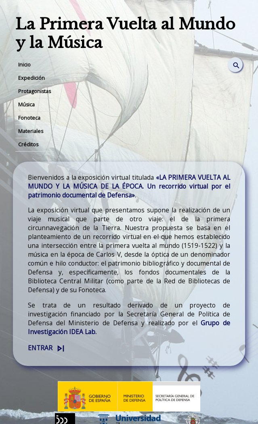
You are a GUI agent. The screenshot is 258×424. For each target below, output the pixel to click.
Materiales (30, 131)
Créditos (28, 144)
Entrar (40, 347)
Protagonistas (34, 91)
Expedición (31, 78)
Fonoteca (29, 117)
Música (26, 104)
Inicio (24, 64)
